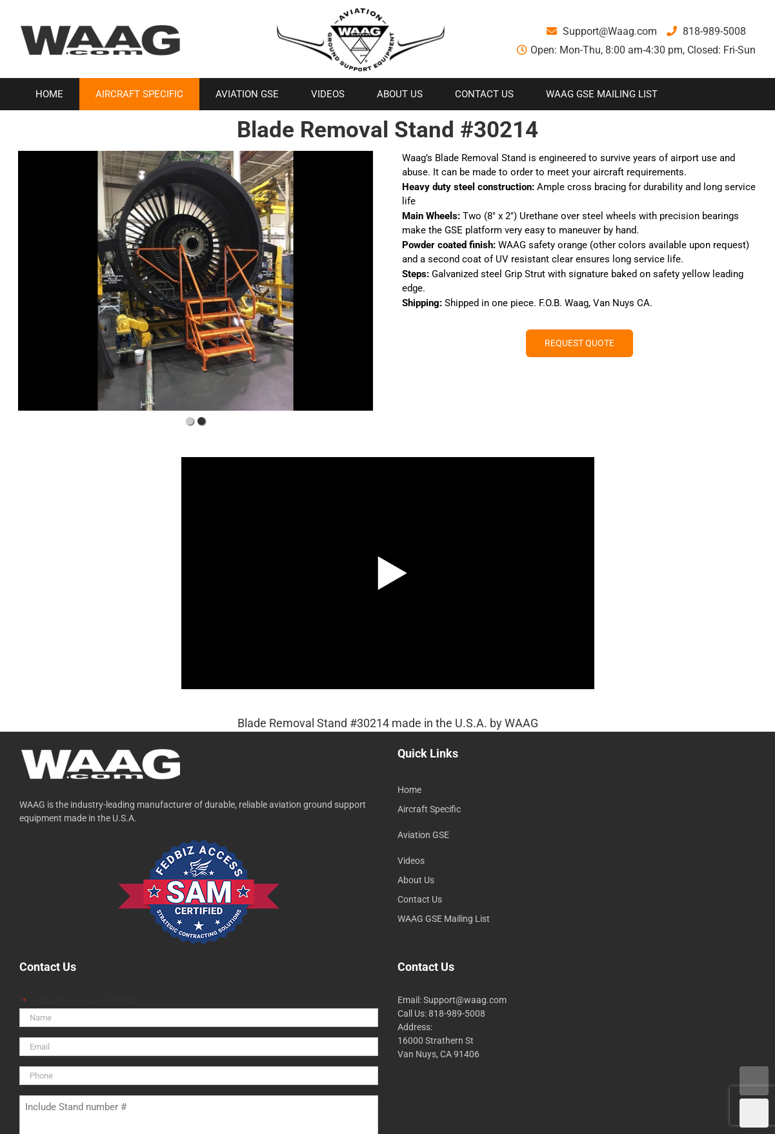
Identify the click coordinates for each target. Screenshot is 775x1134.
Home (409, 790)
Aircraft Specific (429, 809)
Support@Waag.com (602, 31)
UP (754, 1080)
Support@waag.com (465, 1000)
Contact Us (420, 899)
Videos (411, 860)
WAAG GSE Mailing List (444, 919)
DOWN (754, 1113)
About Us (416, 880)
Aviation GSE (423, 835)
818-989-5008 (706, 31)
